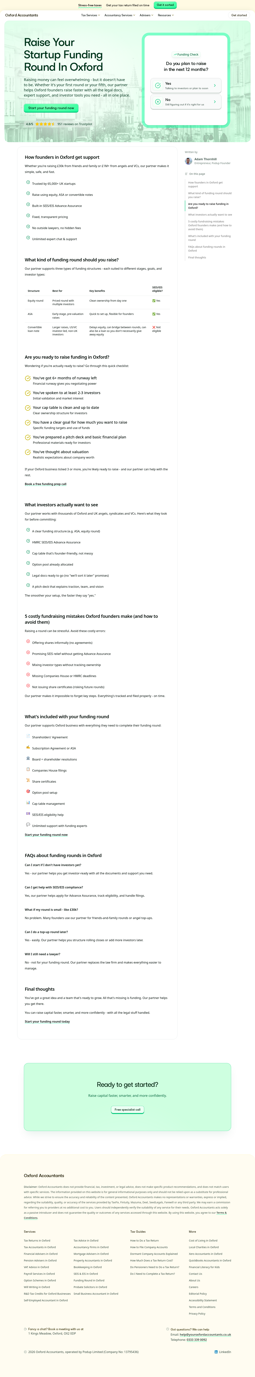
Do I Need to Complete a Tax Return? (152, 1273)
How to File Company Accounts (149, 1247)
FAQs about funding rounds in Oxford (63, 855)
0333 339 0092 (197, 1340)
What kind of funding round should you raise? (71, 260)
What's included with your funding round (67, 716)
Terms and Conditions (202, 1307)
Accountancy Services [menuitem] (120, 15)
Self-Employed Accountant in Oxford (46, 1300)
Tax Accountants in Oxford (40, 1247)
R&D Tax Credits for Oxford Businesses (47, 1293)
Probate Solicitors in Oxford (90, 1287)
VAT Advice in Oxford (36, 1267)
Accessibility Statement (203, 1300)
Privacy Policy (197, 1313)
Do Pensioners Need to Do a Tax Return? (154, 1267)
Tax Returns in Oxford (37, 1240)
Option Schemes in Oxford (40, 1280)
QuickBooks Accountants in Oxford (210, 1260)
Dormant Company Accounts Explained (154, 1254)
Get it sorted (165, 5)
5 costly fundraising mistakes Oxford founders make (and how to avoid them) (91, 619)
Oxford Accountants (21, 15)
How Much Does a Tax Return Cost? (151, 1260)
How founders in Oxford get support (62, 157)
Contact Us (195, 1273)
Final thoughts (40, 989)
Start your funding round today (47, 1021)
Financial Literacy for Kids (204, 1267)
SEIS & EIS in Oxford (86, 1273)
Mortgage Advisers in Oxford (91, 1254)
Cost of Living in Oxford (203, 1240)
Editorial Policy (198, 1293)
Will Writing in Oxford (37, 1287)
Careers (193, 1287)
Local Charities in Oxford (204, 1247)
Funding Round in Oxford (89, 1280)
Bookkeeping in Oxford (88, 1267)
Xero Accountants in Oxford (205, 1254)
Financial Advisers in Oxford (41, 1254)
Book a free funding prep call (45, 484)
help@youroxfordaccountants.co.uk (205, 1335)
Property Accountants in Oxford (93, 1260)
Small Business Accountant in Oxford (96, 1293)
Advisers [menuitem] (147, 15)
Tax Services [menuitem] (90, 15)
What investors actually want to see (61, 505)
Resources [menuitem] (166, 15)
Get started (239, 15)
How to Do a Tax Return (144, 1240)
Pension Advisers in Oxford (40, 1260)
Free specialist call (127, 1109)
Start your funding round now (51, 108)
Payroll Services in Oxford (39, 1273)
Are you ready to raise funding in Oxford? (67, 357)
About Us (194, 1280)
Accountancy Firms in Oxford (91, 1247)
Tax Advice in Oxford (86, 1240)
